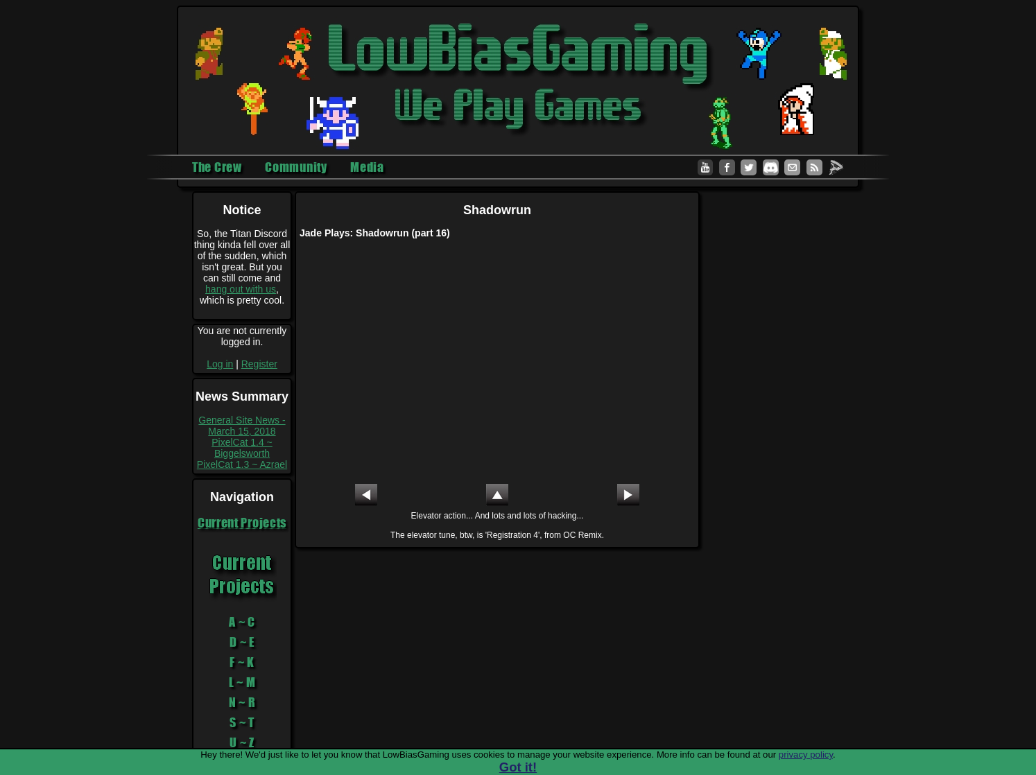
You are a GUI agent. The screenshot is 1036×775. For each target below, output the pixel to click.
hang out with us (240, 289)
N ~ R (242, 702)
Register (259, 363)
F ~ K (242, 662)
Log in (220, 363)
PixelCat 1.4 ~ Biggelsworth (242, 448)
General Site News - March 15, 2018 (241, 426)
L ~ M (242, 682)
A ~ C (242, 621)
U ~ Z (242, 742)
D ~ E (242, 642)
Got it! (518, 767)
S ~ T (242, 722)
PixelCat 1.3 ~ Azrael (242, 464)
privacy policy (806, 754)
